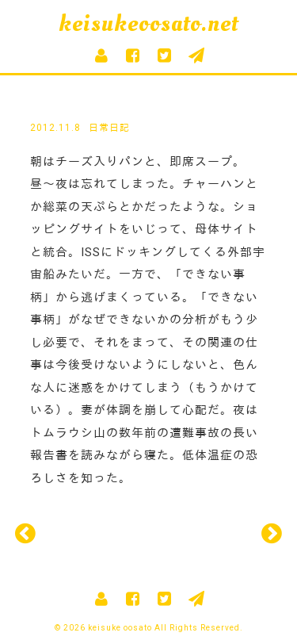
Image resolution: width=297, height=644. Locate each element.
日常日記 (109, 127)
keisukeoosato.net (148, 23)
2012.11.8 (55, 127)
